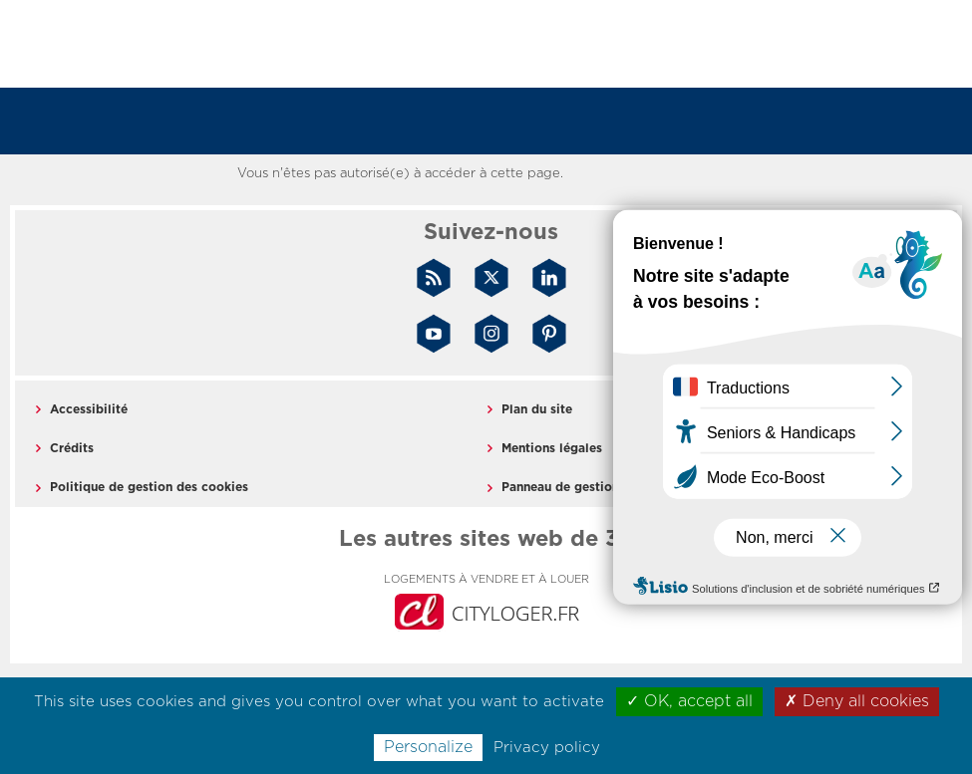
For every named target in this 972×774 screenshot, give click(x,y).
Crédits (72, 448)
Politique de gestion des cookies (149, 487)
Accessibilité (89, 409)
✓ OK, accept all (689, 701)
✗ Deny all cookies (857, 701)
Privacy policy (546, 747)
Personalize (428, 747)
